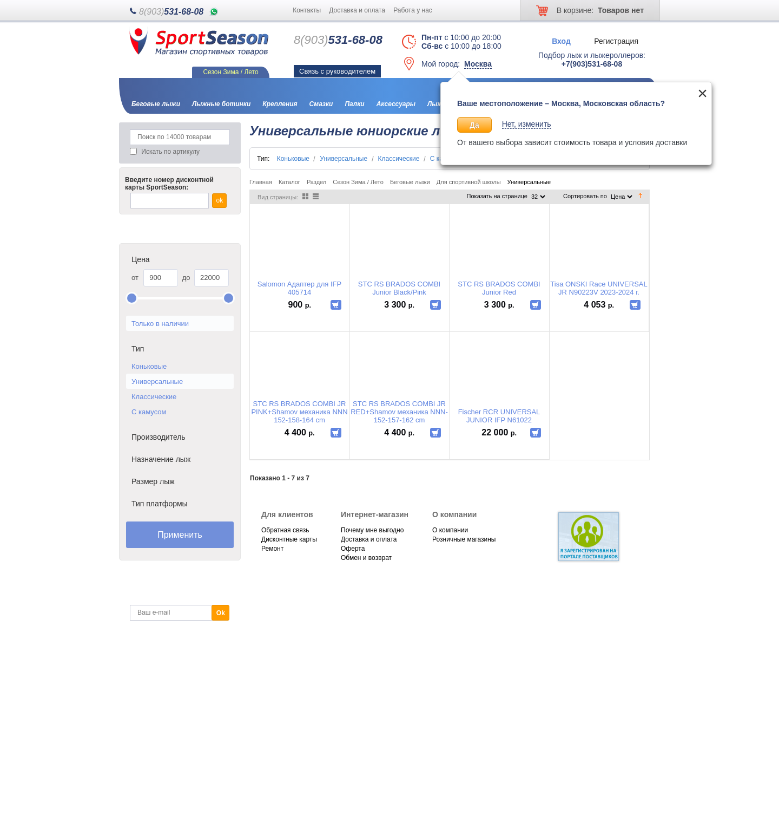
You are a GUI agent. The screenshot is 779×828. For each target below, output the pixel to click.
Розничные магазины (464, 539)
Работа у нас (412, 10)
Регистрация (616, 40)
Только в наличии (160, 324)
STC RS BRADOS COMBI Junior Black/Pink (399, 288)
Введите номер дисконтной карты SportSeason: (169, 183)
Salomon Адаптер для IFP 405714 (299, 288)
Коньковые (149, 366)
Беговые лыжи (410, 182)
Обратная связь (285, 530)
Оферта (353, 548)
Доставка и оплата (357, 10)
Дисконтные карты (289, 539)
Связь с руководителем (337, 71)
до (186, 277)
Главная (260, 182)
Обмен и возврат (366, 558)
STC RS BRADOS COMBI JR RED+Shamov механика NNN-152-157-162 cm (399, 412)
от (134, 277)
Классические (153, 397)
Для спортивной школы (469, 182)
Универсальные (157, 381)
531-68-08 (171, 11)
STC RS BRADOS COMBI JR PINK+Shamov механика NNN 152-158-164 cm (299, 412)
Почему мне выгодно (372, 530)
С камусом (148, 412)
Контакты (307, 10)
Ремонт (272, 548)
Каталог (289, 182)
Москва (478, 64)
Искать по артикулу (170, 151)
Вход (561, 40)
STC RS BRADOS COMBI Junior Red (499, 288)
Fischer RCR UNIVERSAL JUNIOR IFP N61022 (499, 416)
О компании (450, 530)
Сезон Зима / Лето (358, 182)
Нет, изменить (526, 124)
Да (474, 125)
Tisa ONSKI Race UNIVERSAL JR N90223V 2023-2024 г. (598, 288)
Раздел (316, 182)
